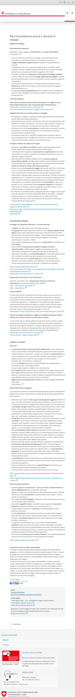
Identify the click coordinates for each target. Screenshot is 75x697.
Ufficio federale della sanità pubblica (24, 529)
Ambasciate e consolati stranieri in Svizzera (26, 96)
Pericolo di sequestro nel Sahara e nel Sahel (26, 584)
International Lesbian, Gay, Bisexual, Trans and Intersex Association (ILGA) (37, 301)
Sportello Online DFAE (9, 624)
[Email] (22, 572)
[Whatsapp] (20, 572)
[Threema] (18, 572)
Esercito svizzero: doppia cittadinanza (24, 324)
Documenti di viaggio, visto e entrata (38, 99)
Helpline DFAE (27, 662)
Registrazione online (19, 603)
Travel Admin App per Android (23, 594)
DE (60, 2)
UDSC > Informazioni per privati (22, 275)
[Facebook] (11, 572)
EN (73, 2)
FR (68, 2)
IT (64, 2)
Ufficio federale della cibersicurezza (23, 256)
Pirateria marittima (17, 581)
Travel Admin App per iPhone (22, 592)
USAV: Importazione (18, 277)
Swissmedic (15, 203)
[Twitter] (13, 572)
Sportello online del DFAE (32, 642)
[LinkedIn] (15, 572)
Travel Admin (15, 43)
